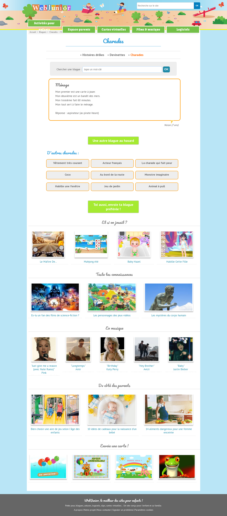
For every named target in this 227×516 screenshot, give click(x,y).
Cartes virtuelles (114, 29)
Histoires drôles (93, 55)
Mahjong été (91, 259)
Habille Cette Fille (176, 259)
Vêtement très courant (67, 163)
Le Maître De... (48, 259)
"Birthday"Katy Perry (112, 366)
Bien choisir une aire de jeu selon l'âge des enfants (55, 429)
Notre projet (90, 509)
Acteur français (112, 163)
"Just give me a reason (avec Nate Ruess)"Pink (44, 367)
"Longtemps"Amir (78, 366)
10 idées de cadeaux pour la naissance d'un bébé (112, 429)
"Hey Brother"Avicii (146, 366)
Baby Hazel (134, 259)
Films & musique (148, 29)
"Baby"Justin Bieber (180, 366)
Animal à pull (157, 186)
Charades (137, 55)
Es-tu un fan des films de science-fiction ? (55, 313)
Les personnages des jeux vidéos (111, 313)
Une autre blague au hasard (113, 140)
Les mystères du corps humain (168, 313)
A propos (78, 509)
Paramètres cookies (144, 509)
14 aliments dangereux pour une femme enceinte (168, 429)
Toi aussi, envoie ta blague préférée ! (113, 206)
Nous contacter (104, 509)
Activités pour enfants (44, 26)
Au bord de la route (112, 174)
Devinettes (117, 55)
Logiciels (182, 29)
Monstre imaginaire (157, 174)
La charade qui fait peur (157, 163)
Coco (68, 174)
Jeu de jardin (112, 186)
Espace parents (79, 29)
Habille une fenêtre (67, 186)
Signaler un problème (122, 509)
